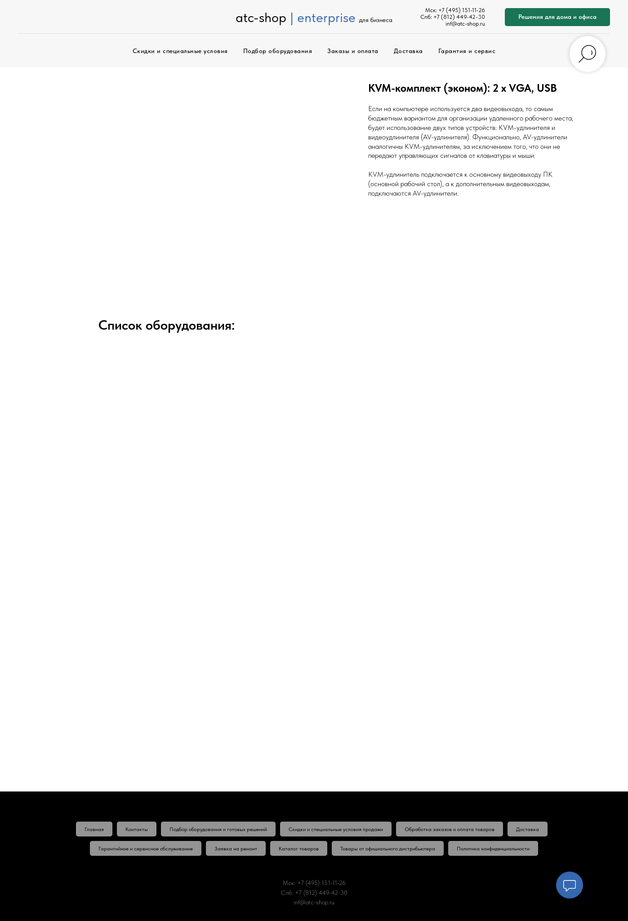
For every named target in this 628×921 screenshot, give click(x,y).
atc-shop (261, 17)
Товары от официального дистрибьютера (387, 848)
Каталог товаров (299, 848)
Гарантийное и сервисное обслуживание (145, 848)
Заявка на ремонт (235, 848)
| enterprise (323, 17)
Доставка (408, 50)
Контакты (136, 829)
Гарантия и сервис (467, 50)
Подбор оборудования (277, 50)
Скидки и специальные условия (180, 50)
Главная (94, 829)
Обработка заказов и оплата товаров (449, 829)
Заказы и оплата (353, 50)
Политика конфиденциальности (493, 848)
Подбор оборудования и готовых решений (218, 829)
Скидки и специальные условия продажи (336, 829)
